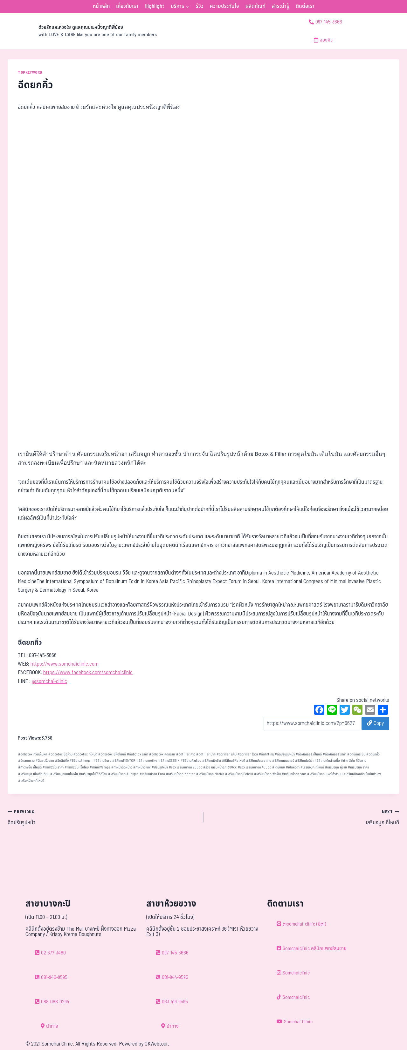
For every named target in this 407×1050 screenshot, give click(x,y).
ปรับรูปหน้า (160, 767)
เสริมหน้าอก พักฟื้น (267, 774)
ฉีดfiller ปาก (206, 754)
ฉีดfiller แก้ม (227, 754)
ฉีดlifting (266, 754)
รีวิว (200, 6)
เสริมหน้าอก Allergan (123, 774)
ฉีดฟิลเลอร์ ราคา (334, 754)
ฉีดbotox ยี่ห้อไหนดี (112, 754)
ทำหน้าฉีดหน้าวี (121, 767)
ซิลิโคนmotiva (146, 760)
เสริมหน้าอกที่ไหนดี (31, 780)
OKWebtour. (157, 1044)
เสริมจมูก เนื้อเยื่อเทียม (33, 774)
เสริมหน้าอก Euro (152, 774)
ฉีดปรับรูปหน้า (285, 754)
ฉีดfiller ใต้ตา (248, 754)
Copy (375, 723)
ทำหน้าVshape (100, 767)
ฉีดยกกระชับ (356, 754)
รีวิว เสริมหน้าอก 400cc (254, 767)
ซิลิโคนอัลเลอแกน (258, 760)
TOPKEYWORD (30, 72)
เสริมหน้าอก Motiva (210, 774)
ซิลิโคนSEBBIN (169, 760)
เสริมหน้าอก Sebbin (239, 774)
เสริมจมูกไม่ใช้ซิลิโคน (93, 774)
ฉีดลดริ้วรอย (45, 760)
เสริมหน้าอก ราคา (294, 774)
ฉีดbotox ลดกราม (162, 754)
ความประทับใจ (224, 6)
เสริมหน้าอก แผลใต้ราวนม (324, 774)
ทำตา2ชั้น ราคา (53, 767)
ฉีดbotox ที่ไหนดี (85, 754)
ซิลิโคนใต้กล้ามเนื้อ (327, 760)
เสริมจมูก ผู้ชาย (336, 767)
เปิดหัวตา (293, 767)
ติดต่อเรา (305, 6)
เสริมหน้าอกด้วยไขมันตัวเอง (362, 774)
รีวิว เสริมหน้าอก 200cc (185, 767)
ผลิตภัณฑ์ (255, 6)
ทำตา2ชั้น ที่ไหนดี (30, 767)
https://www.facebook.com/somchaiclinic (88, 672)
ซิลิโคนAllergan (81, 760)
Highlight (154, 6)
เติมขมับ (278, 767)
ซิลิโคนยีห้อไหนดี (233, 760)
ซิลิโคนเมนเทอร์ (283, 760)
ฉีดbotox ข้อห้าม (60, 754)
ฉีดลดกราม (26, 760)
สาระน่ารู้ (280, 6)
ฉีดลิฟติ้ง (62, 760)
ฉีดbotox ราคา (137, 754)
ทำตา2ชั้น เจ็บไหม (77, 767)
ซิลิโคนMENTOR (123, 760)
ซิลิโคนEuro (102, 760)
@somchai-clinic (49, 681)
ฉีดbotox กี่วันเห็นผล (32, 754)
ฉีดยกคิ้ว (373, 754)
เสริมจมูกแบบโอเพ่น (64, 774)
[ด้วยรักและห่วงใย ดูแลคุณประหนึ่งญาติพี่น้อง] (82, 31)
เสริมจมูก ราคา (358, 767)
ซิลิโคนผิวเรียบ (191, 760)
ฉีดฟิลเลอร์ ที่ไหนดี (309, 754)
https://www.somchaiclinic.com (65, 664)
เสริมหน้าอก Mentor (180, 774)
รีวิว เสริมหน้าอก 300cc (220, 767)
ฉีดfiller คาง (185, 754)
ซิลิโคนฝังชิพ (211, 760)
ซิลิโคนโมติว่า (304, 760)
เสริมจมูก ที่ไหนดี (312, 767)
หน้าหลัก (101, 6)
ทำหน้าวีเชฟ (141, 767)
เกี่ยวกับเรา (127, 6)
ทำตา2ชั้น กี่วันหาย (353, 760)
